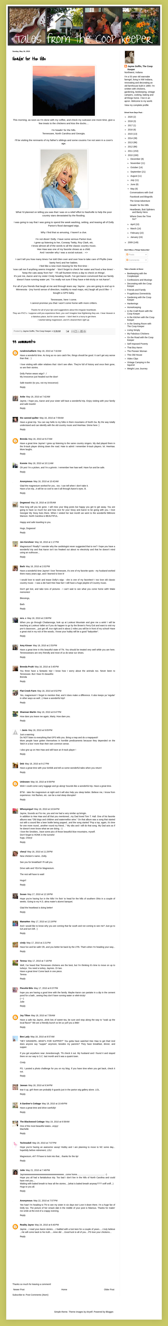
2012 (130, 146)
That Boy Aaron (134, 347)
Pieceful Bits (26, 988)
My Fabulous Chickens (138, 333)
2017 (130, 125)
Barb (22, 566)
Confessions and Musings (139, 280)
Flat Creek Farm (28, 691)
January (134, 237)
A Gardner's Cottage (30, 1103)
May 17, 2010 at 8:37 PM (46, 988)
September (136, 171)
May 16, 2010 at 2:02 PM (38, 566)
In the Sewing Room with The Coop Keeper (139, 325)
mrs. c (23, 618)
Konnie (23, 463)
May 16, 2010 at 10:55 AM (43, 502)
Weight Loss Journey (137, 368)
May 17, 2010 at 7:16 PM (40, 961)
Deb (22, 763)
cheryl (23, 851)
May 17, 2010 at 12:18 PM (40, 894)
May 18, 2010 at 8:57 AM (42, 1036)
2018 (130, 121)
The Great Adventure (140, 201)
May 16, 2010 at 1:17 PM (47, 542)
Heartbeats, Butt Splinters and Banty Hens (142, 210)
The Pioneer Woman (137, 351)
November (135, 163)
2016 (130, 129)
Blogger (109, 1312)
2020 (130, 117)
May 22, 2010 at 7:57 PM (45, 1200)
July (132, 180)
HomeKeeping (134, 307)
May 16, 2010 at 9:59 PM (43, 782)
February (135, 233)
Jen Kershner (27, 542)
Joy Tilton (25, 1015)
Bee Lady (25, 1036)
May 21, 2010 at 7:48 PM (38, 1170)
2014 (130, 138)
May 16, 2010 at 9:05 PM (40, 730)
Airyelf (89, 1312)
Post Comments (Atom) (37, 1295)
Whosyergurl (26, 809)
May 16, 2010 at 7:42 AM (38, 396)
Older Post (109, 1289)
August (134, 176)
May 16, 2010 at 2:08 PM (39, 618)
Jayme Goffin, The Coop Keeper (140, 68)
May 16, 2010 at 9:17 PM (37, 763)
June (133, 184)
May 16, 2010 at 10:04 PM (46, 809)
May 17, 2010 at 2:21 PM (39, 943)
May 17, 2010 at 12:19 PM (43, 921)
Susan (23, 894)
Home (64, 1289)
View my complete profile (136, 105)
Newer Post (18, 1289)
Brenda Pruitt (27, 666)
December (135, 159)
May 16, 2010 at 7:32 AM (49, 351)
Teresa (23, 961)
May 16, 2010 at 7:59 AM (52, 418)
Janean (23, 1085)
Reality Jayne (27, 1225)
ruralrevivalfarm (28, 351)
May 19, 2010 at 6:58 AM (58, 1121)
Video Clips (132, 358)
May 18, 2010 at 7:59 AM (43, 1015)
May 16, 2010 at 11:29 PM (39, 851)
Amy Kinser (26, 645)
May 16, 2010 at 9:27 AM (40, 439)
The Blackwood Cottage (32, 1121)
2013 (130, 142)
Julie (22, 1170)
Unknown (25, 782)
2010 (130, 155)
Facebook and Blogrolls (141, 196)
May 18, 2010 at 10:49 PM (54, 1103)
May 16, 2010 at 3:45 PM (47, 666)
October (134, 167)
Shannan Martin (28, 712)
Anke (22, 396)
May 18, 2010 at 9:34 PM (40, 1085)
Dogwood (25, 502)
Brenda (23, 439)
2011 (130, 151)
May (132, 188)
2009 (130, 242)
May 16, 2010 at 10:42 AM (46, 481)
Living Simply (133, 330)
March (133, 228)
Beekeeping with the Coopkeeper (137, 274)
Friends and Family (136, 290)
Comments (132, 260)
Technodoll (25, 1143)
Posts (130, 254)
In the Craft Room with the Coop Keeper (140, 312)
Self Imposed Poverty (137, 344)
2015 (130, 134)
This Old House (134, 355)
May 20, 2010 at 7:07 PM (44, 1143)
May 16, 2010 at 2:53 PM (45, 645)
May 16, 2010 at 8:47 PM (49, 712)
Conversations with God (141, 192)
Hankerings (132, 303)
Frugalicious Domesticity (139, 293)
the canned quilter (29, 418)
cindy (23, 943)
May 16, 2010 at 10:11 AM (40, 463)
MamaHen (25, 921)
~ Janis (23, 730)
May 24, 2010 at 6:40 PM (47, 1225)
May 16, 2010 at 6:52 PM (49, 691)
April (132, 224)
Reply (23, 387)
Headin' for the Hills (139, 205)
